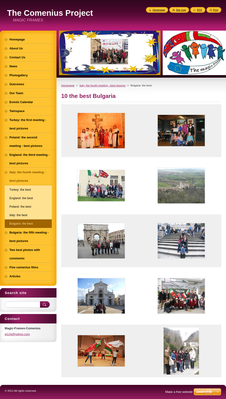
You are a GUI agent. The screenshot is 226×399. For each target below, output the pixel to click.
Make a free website (179, 392)
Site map (181, 9)
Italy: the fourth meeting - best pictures (102, 85)
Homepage (67, 85)
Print (215, 9)
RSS (199, 9)
